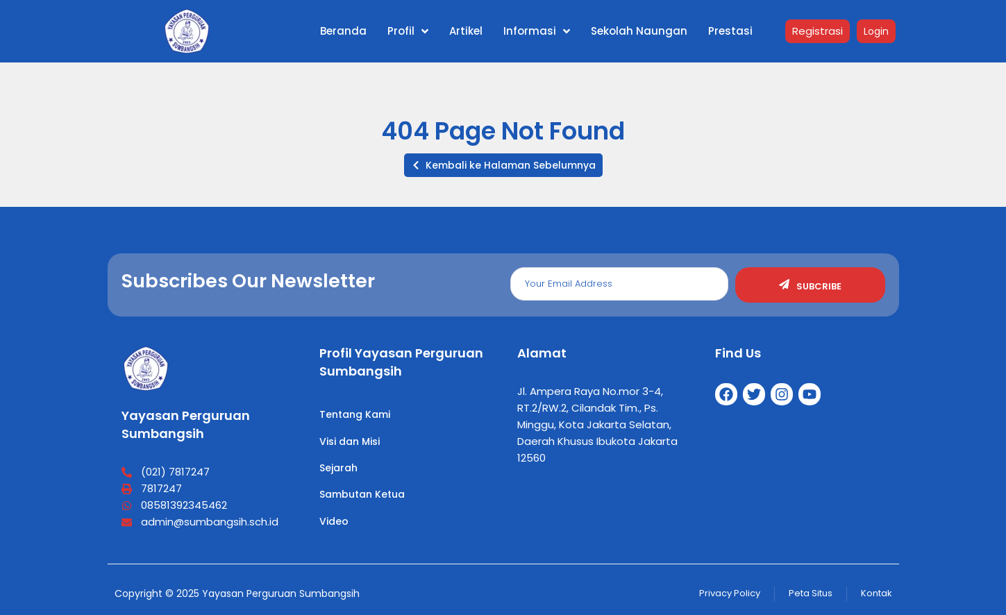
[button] (503, 165)
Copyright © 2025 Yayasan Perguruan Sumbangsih (237, 593)
